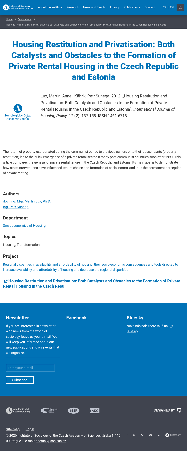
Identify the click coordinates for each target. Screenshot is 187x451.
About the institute (50, 7)
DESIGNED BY (167, 410)
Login (30, 429)
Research (72, 7)
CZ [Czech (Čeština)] (165, 7)
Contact (150, 7)
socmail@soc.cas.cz (51, 441)
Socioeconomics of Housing (24, 225)
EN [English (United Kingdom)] (172, 7)
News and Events (94, 7)
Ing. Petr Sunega (15, 207)
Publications (132, 7)
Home (9, 19)
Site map (13, 429)
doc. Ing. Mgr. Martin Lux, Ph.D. (27, 201)
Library (114, 7)
